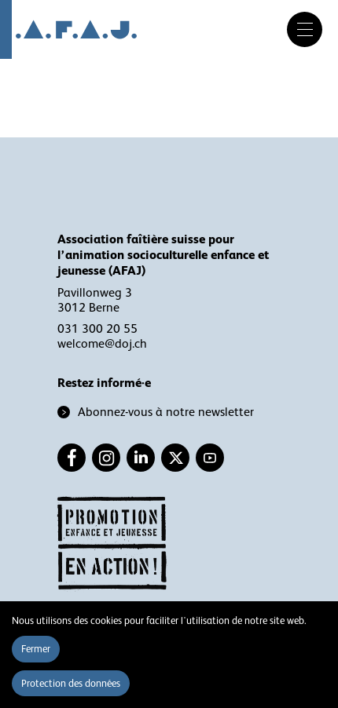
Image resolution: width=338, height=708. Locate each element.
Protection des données (70, 683)
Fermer (35, 649)
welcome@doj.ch (102, 344)
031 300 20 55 (97, 329)
